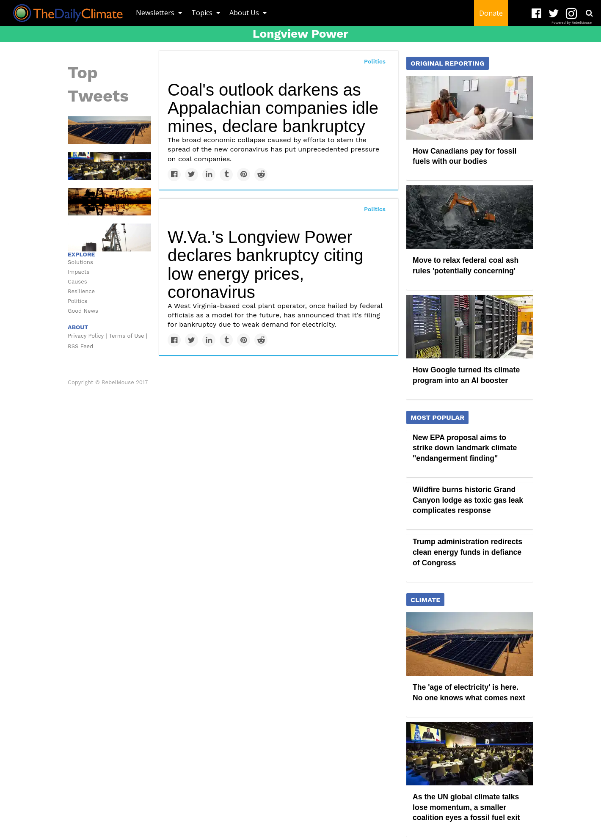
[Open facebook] (536, 13)
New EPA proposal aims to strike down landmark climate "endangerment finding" (465, 448)
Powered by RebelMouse (571, 23)
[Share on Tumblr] (226, 174)
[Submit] (589, 13)
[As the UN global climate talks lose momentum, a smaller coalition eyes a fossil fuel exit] (109, 165)
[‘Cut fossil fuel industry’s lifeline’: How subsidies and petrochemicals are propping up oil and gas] (109, 237)
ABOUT (78, 327)
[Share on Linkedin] (208, 174)
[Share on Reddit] (260, 174)
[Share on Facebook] (174, 174)
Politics (375, 61)
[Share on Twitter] (191, 174)
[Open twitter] (554, 13)
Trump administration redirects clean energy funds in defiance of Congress (467, 552)
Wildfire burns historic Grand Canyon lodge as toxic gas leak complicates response (468, 500)
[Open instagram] (571, 13)
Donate (491, 13)
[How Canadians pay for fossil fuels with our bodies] (469, 107)
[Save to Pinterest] (243, 174)
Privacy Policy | (87, 336)
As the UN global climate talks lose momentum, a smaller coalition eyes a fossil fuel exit (466, 807)
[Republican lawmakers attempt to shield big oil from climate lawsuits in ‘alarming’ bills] (109, 201)
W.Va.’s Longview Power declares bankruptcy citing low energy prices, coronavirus (265, 264)
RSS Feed (80, 346)
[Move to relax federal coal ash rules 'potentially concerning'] (469, 216)
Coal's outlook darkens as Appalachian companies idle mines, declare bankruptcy (273, 107)
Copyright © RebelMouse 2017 (108, 382)
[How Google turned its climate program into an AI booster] (469, 326)
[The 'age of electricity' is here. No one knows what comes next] (109, 129)
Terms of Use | (128, 336)
